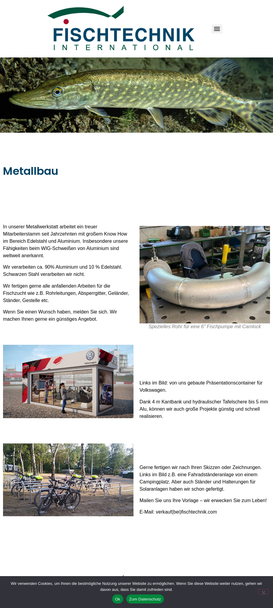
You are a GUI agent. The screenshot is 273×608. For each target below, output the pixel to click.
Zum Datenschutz (145, 599)
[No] (263, 591)
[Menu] (217, 28)
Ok (117, 599)
